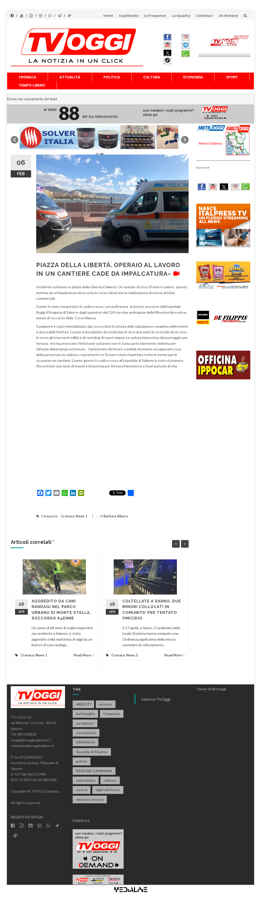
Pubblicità (81, 820)
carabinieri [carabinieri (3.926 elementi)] (85, 723)
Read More (84, 655)
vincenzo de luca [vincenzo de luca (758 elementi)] (89, 799)
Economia (193, 77)
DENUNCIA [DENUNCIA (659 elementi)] (85, 742)
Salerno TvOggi (156, 699)
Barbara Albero (115, 516)
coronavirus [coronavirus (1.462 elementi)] (86, 732)
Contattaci (204, 15)
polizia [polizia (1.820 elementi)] (81, 761)
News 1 (81, 516)
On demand (228, 15)
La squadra (181, 15)
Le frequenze (155, 15)
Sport (232, 77)
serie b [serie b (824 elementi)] (81, 790)
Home (108, 15)
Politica (111, 77)
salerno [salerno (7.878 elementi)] (110, 780)
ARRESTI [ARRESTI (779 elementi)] (83, 704)
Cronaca (27, 77)
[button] (14, 140)
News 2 (132, 655)
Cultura (151, 77)
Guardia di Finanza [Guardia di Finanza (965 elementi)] (92, 752)
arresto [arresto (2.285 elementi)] (105, 704)
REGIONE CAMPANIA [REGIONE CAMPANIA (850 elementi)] (94, 771)
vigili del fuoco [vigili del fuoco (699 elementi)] (108, 790)
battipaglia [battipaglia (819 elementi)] (85, 713)
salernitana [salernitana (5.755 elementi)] (85, 780)
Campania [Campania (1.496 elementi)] (111, 713)
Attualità (69, 77)
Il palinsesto (128, 15)
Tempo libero (32, 85)
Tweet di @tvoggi (211, 689)
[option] (100, 137)
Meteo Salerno (210, 143)
